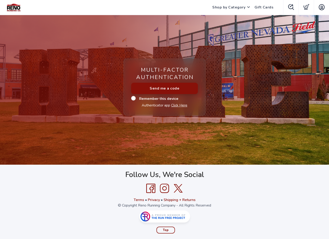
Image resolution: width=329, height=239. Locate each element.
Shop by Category (228, 7)
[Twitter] (178, 188)
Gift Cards (264, 7)
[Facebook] (151, 188)
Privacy (154, 199)
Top (166, 230)
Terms (139, 199)
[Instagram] (164, 188)
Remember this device (154, 98)
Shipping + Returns (180, 199)
